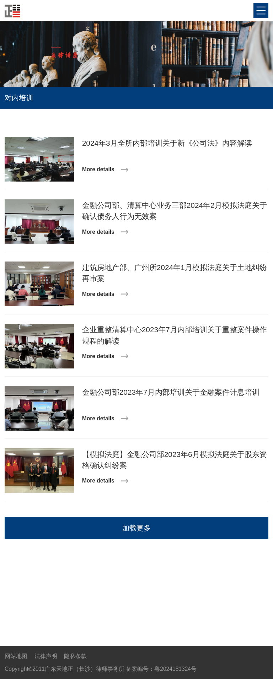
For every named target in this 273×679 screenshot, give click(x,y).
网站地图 (16, 656)
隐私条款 (75, 656)
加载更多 (136, 528)
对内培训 (19, 98)
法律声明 (45, 656)
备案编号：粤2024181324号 (161, 669)
